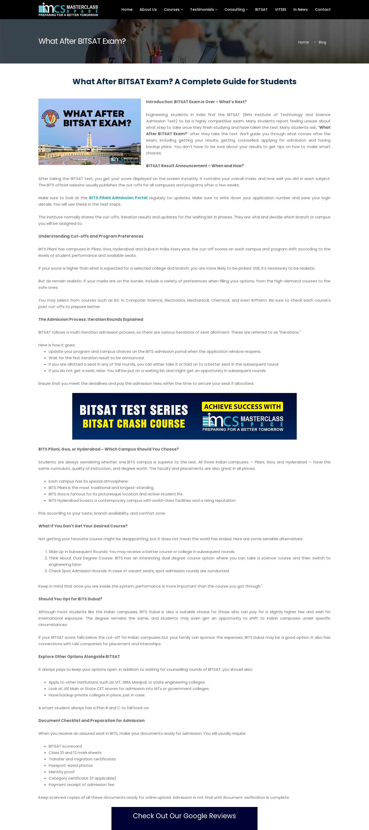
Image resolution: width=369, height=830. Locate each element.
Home (126, 9)
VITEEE (280, 9)
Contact (323, 9)
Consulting (236, 9)
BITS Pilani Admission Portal (118, 197)
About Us (148, 9)
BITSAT (261, 9)
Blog (322, 42)
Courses (173, 9)
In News (300, 9)
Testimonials (203, 9)
